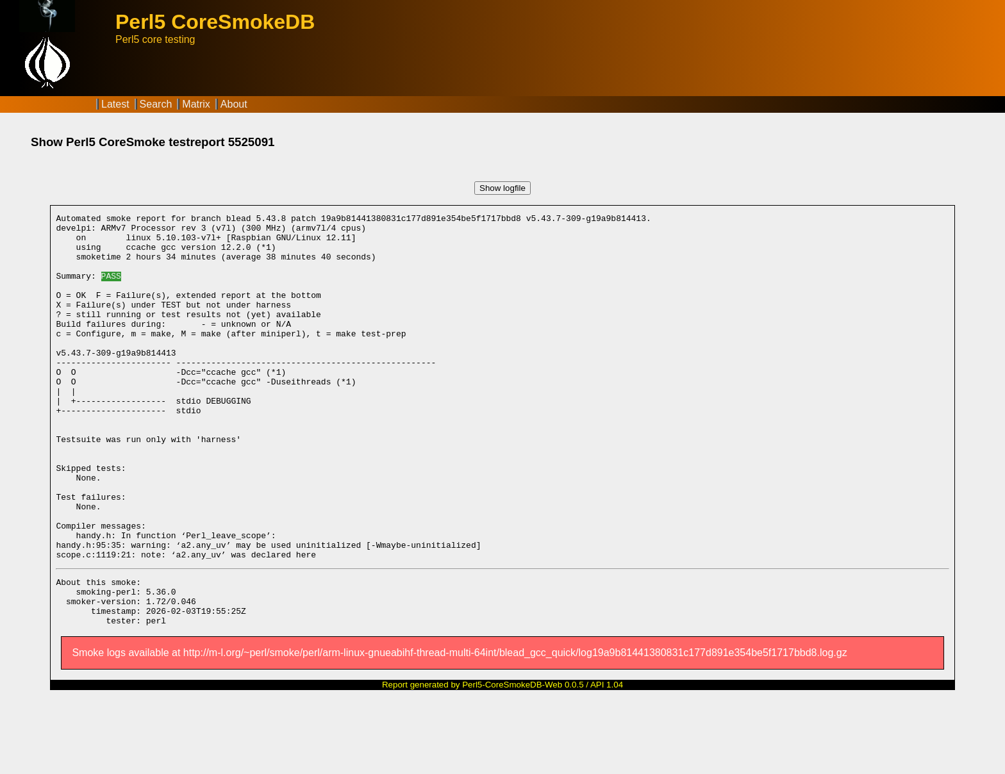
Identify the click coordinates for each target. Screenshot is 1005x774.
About (233, 104)
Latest (115, 104)
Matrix (196, 104)
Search (156, 104)
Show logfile (502, 188)
